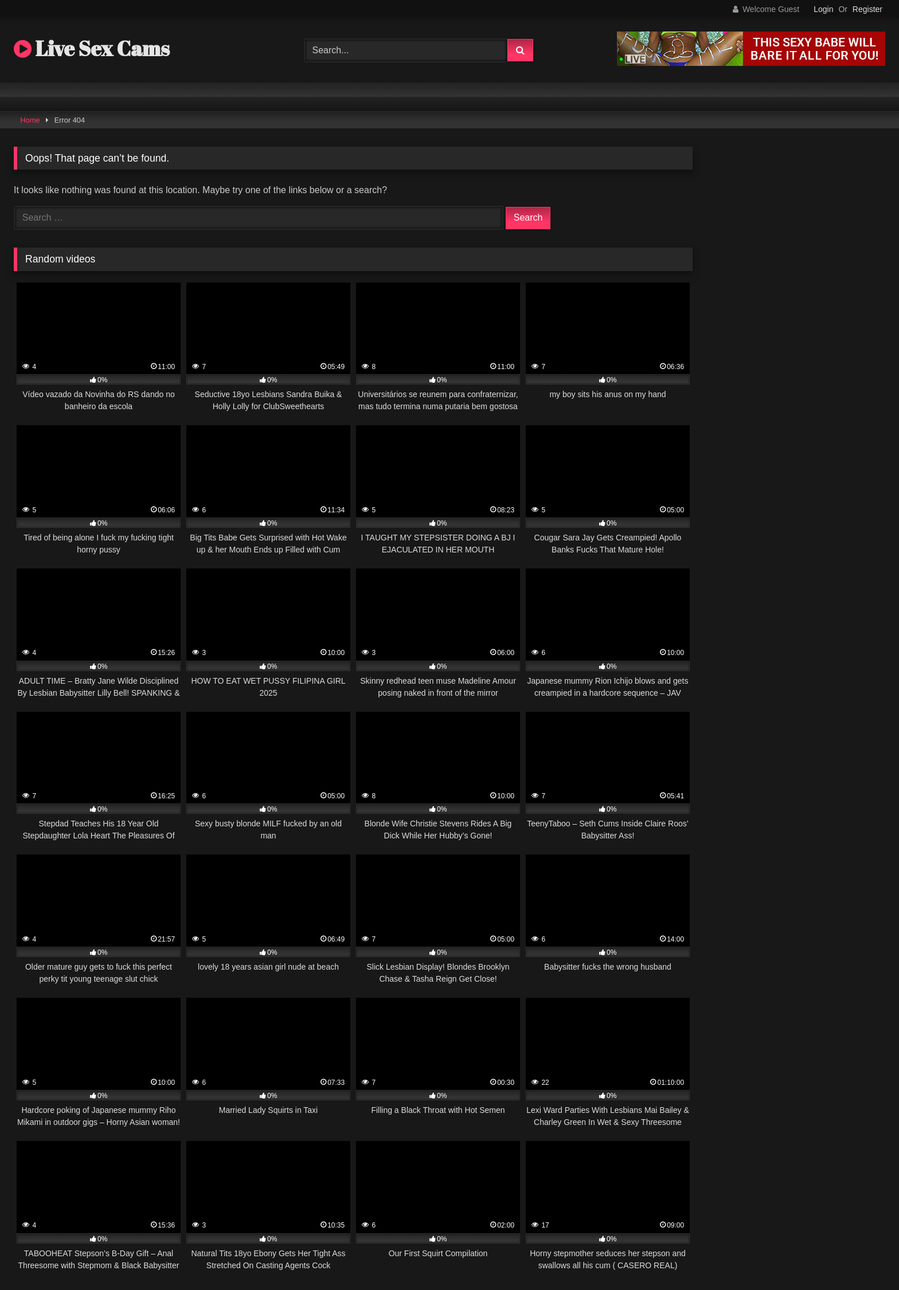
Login (823, 9)
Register (867, 9)
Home (30, 120)
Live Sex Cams (92, 48)
